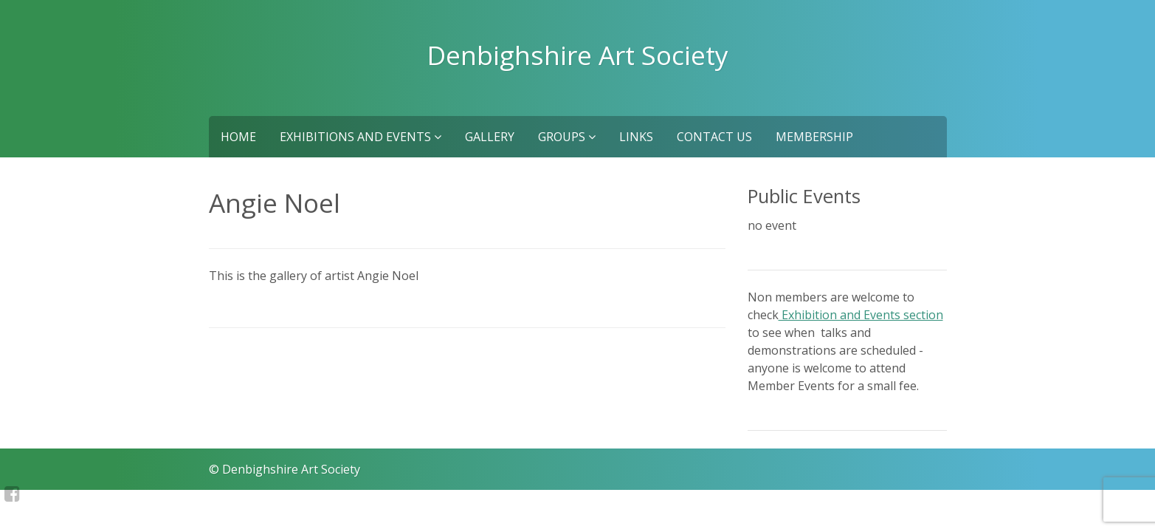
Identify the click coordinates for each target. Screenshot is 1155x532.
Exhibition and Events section (861, 315)
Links (636, 137)
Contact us (714, 137)
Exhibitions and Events (360, 137)
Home (238, 137)
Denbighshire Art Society (577, 54)
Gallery (489, 137)
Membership (814, 137)
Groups (567, 137)
